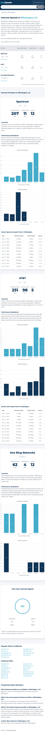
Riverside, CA (5, 657)
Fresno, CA (4, 651)
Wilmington (11, 12)
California (4, 12)
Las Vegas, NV (27, 676)
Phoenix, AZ (4, 676)
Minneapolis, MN (28, 674)
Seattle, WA (4, 674)
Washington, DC (28, 666)
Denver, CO (4, 678)
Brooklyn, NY (5, 664)
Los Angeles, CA (5, 653)
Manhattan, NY (5, 672)
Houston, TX (4, 670)
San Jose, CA (27, 655)
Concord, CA (5, 649)
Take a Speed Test (38, 2)
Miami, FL (26, 670)
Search (40, 7)
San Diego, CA (27, 651)
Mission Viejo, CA (6, 655)
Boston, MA (26, 668)
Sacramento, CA (28, 649)
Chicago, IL (4, 666)
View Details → (5, 59)
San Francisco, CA (28, 653)
